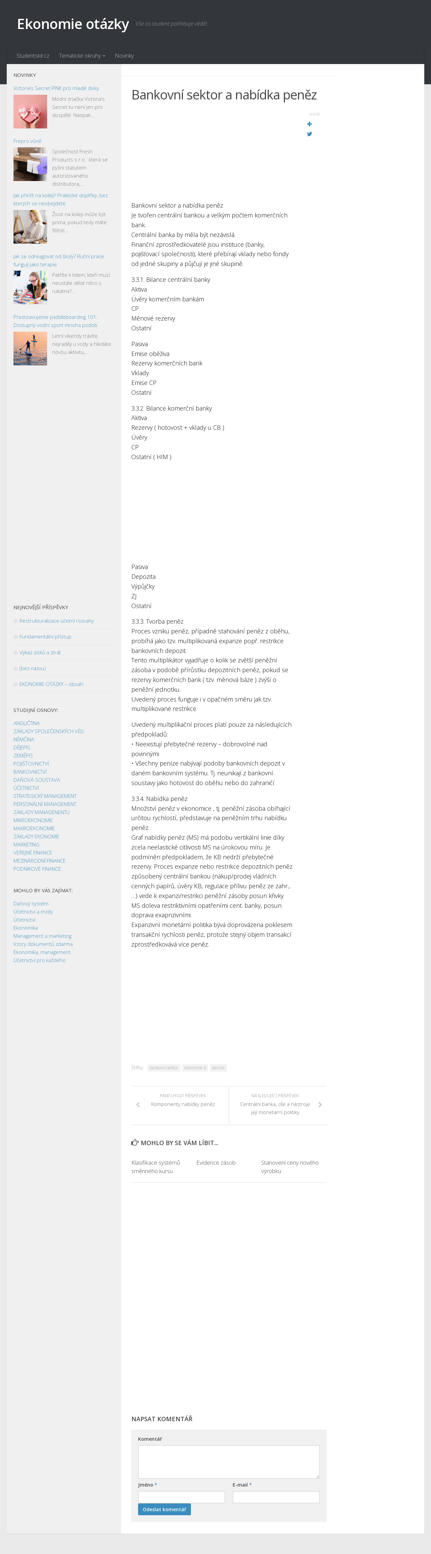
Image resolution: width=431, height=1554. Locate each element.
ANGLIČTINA (26, 723)
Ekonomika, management (42, 952)
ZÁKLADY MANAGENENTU (41, 812)
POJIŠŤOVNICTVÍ (31, 763)
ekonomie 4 (195, 1068)
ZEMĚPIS (23, 755)
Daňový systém (30, 903)
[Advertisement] (212, 153)
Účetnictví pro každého (39, 960)
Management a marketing (42, 935)
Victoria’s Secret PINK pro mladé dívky (56, 88)
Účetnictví (24, 919)
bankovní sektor (164, 1068)
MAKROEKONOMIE (34, 828)
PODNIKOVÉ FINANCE (37, 868)
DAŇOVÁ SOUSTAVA (36, 779)
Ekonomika (25, 927)
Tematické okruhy (80, 55)
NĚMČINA (23, 739)
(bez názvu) (33, 668)
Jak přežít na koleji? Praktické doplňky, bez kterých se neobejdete (60, 199)
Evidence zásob (216, 1162)
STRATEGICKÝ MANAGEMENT (44, 796)
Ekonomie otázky (73, 23)
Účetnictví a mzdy (33, 911)
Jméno (147, 1485)
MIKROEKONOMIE (33, 820)
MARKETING (26, 844)
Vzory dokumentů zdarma (43, 943)
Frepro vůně (27, 141)
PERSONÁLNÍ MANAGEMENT (44, 804)
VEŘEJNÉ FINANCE (32, 852)
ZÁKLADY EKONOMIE (36, 836)
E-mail (242, 1485)
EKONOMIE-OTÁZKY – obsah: (52, 684)
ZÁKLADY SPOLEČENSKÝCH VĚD (48, 731)
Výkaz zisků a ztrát (40, 652)
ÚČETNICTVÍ (26, 787)
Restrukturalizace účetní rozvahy (57, 620)
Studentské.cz (32, 55)
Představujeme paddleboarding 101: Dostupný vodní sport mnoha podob (55, 320)
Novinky (124, 55)
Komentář (150, 1439)
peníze (218, 1068)
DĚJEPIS (21, 747)
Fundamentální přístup (45, 636)
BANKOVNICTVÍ (29, 771)
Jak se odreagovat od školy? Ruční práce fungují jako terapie (58, 260)
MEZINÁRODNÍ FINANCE (39, 860)
